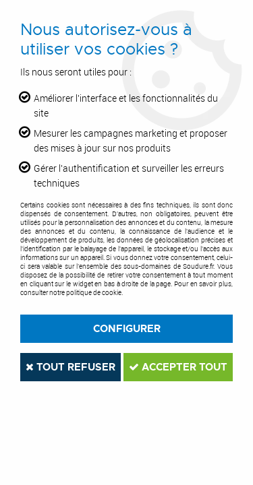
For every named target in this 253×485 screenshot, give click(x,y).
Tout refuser (70, 367)
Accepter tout (178, 367)
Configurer (127, 328)
